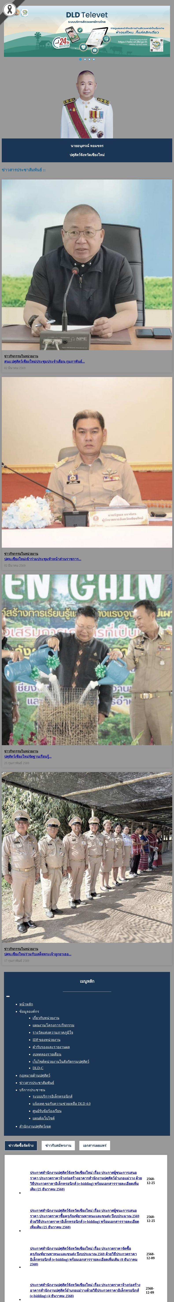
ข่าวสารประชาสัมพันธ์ (36, 1083)
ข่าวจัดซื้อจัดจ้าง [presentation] (20, 1145)
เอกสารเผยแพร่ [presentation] (94, 1145)
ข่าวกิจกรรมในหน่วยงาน (21, 356)
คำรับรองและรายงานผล (51, 1047)
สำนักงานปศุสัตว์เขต (35, 1126)
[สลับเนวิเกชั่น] (8, 996)
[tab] (21, 1146)
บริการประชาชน (32, 1090)
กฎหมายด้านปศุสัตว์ (34, 1075)
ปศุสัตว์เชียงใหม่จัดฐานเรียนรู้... (28, 751)
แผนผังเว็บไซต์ (44, 1118)
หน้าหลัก (26, 1004)
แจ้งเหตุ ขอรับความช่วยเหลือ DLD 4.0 (62, 1104)
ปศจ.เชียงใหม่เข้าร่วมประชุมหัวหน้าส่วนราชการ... (42, 556)
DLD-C (38, 1068)
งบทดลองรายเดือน (47, 1054)
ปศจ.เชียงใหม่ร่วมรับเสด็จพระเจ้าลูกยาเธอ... (37, 954)
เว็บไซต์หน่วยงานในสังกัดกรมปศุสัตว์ (61, 1061)
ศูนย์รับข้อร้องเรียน (47, 1111)
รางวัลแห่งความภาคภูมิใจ (53, 1032)
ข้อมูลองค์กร (29, 1011)
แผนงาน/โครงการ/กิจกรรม (53, 1025)
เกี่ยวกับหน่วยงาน (46, 1018)
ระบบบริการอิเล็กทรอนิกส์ (52, 1096)
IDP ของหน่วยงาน (46, 1040)
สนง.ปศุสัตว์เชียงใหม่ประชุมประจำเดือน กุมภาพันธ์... (44, 361)
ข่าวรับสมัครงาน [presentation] (58, 1145)
